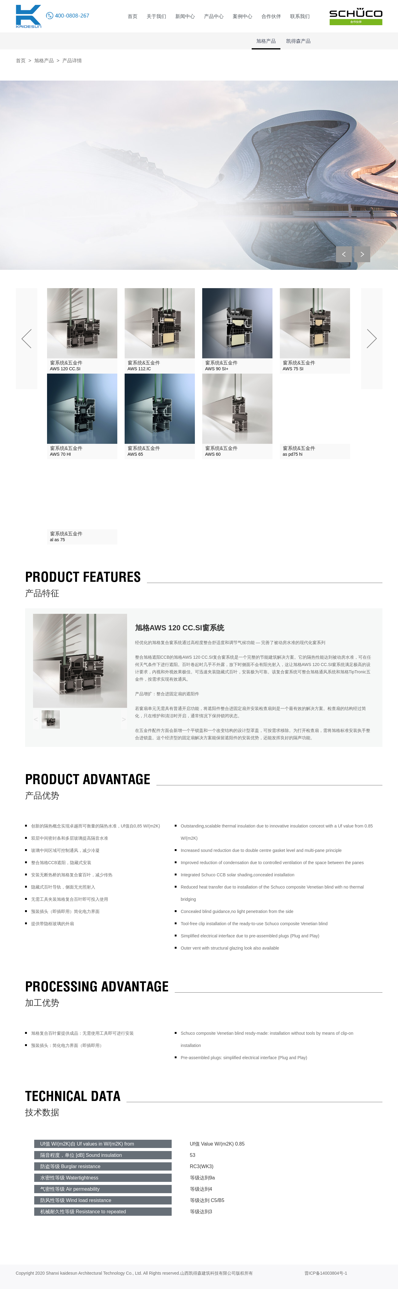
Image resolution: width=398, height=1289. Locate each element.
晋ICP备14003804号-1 (326, 1273)
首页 (132, 16)
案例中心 (242, 16)
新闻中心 (185, 16)
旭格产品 (266, 41)
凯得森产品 (298, 41)
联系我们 (300, 16)
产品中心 (214, 16)
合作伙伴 (271, 16)
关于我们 (156, 16)
